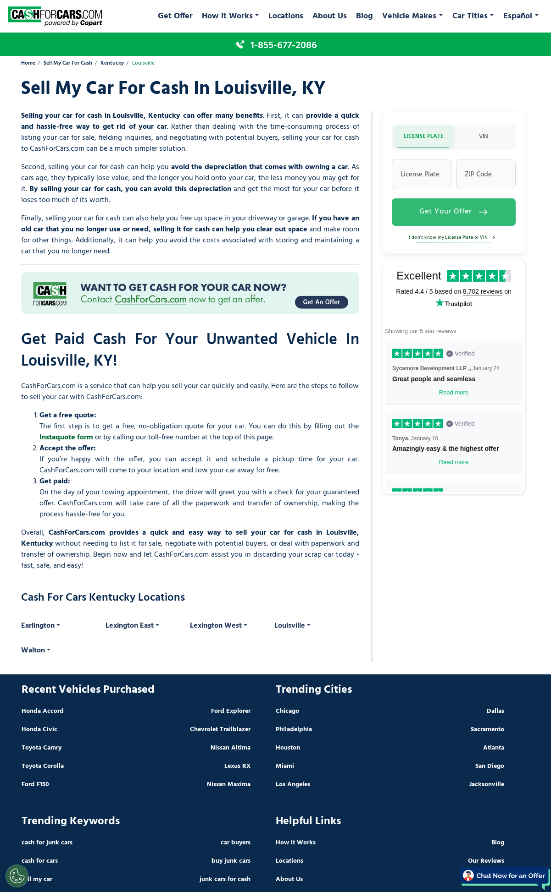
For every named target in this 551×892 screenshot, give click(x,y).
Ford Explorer (230, 711)
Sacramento (487, 729)
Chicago (287, 711)
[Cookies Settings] (17, 876)
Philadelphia (294, 729)
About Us (329, 16)
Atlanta (493, 748)
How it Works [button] (227, 16)
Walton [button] (33, 651)
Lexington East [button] (130, 626)
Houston (288, 748)
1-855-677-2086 (283, 45)
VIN (483, 137)
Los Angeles (293, 784)
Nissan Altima (230, 748)
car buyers (235, 843)
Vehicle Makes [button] (409, 16)
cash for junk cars (47, 843)
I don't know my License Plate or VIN (453, 237)
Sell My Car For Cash (68, 63)
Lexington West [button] (216, 626)
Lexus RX (237, 766)
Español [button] (517, 16)
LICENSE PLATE (424, 136)
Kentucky (112, 63)
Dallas (495, 711)
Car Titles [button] (470, 16)
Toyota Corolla (43, 766)
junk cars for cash (225, 879)
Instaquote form (66, 437)
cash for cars (40, 861)
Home (28, 63)
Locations (285, 16)
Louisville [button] (289, 626)
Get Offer (175, 16)
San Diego (489, 766)
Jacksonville (486, 784)
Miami (285, 766)
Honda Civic (39, 729)
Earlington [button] (38, 626)
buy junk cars (230, 861)
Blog (364, 16)
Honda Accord (43, 711)
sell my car (37, 879)
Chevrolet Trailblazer (220, 729)
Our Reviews (486, 861)
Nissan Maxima (228, 784)
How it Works (296, 843)
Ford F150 (35, 784)
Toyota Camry (41, 748)
